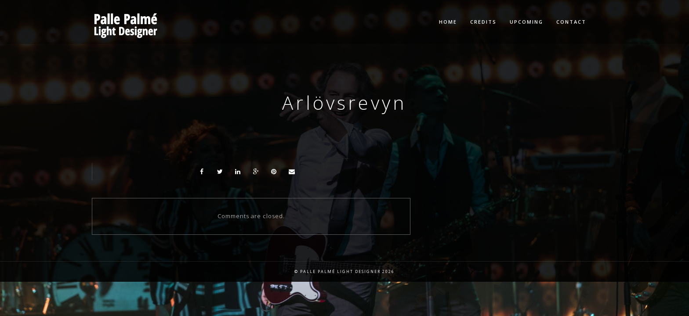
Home (448, 21)
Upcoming (526, 21)
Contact (571, 21)
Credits (483, 21)
